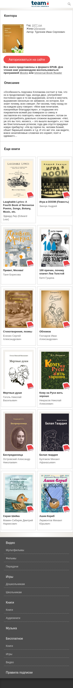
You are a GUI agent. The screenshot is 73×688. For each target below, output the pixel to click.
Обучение (39, 28)
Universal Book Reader (48, 72)
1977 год (37, 25)
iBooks (24, 72)
